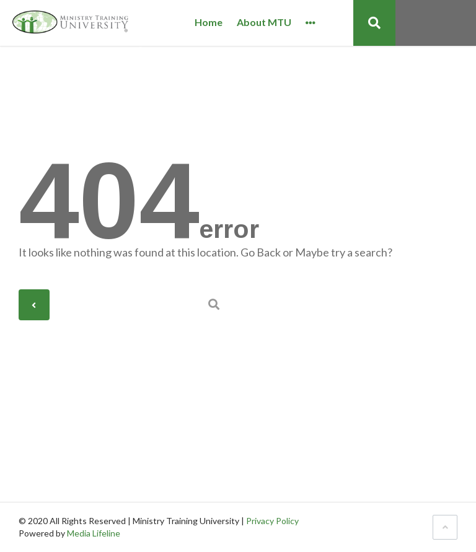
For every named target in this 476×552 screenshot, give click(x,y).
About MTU (264, 22)
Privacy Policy (272, 520)
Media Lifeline (93, 533)
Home (209, 22)
